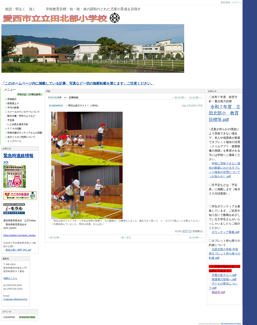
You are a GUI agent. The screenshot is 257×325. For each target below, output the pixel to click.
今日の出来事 (55, 97)
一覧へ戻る (125, 237)
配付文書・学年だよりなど (20, 116)
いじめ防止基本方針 (16, 124)
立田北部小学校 (194, 105)
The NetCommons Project (231, 324)
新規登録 (225, 2)
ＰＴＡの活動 (13, 128)
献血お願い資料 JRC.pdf (18, 249)
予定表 (9, 120)
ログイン (236, 2)
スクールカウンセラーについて (22, 111)
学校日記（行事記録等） (30, 94)
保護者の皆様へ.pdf (224, 279)
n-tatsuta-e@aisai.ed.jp (15, 299)
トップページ (13, 141)
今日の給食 (12, 107)
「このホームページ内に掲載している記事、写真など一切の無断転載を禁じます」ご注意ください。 (77, 83)
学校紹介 (11, 99)
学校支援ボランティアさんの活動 (23, 132)
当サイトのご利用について (20, 137)
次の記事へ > (196, 97)
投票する (187, 231)
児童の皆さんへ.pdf (224, 275)
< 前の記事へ (179, 97)
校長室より (12, 103)
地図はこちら (10, 278)
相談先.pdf (218, 292)
